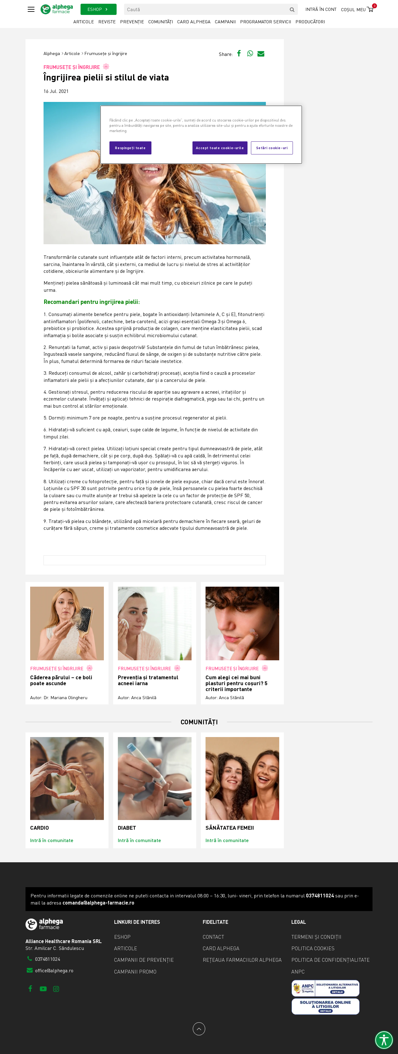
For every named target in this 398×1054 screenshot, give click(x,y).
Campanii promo (135, 972)
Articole (83, 21)
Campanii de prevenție (144, 960)
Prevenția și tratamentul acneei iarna (148, 680)
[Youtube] (43, 988)
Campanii (225, 21)
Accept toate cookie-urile (220, 147)
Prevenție (132, 21)
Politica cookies (313, 948)
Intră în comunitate (51, 840)
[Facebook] (30, 988)
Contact (213, 937)
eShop (122, 937)
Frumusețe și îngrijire (105, 53)
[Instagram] (56, 988)
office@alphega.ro (49, 970)
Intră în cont (320, 9)
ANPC (298, 972)
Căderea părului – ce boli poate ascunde (61, 680)
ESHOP (98, 9)
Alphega (52, 53)
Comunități (160, 21)
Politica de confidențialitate (330, 960)
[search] (292, 9)
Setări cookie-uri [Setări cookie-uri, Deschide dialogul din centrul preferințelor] (272, 147)
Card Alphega (194, 21)
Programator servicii (265, 21)
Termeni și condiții (316, 937)
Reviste (107, 21)
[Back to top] (199, 1028)
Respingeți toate (130, 147)
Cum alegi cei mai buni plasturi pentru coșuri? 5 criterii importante (237, 683)
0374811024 (42, 959)
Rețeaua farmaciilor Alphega (242, 960)
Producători (310, 21)
